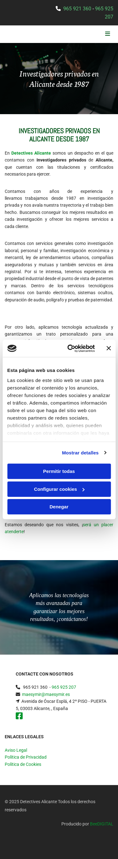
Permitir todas (59, 471)
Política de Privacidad (26, 757)
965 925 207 (64, 687)
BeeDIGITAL (101, 823)
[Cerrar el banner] (108, 348)
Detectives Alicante (31, 153)
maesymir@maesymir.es (46, 694)
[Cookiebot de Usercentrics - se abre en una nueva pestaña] (70, 348)
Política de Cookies (23, 764)
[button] (95, 34)
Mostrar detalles (80, 452)
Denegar (58, 506)
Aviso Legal (16, 750)
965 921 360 (77, 9)
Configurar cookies (59, 489)
